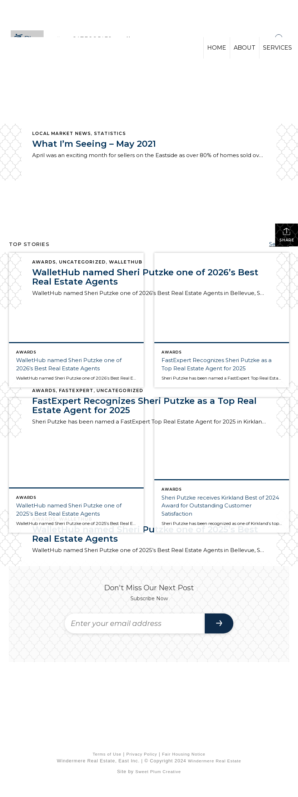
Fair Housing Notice (183, 754)
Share (286, 234)
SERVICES (277, 47)
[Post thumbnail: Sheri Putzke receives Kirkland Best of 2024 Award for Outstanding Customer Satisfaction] (221, 465)
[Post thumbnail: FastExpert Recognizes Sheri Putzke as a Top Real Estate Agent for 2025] (221, 320)
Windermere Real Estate (214, 760)
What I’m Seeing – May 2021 (94, 144)
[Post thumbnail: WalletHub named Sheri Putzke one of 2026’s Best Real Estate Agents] (76, 320)
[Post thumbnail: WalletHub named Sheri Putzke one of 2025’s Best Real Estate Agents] (76, 465)
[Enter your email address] (135, 623)
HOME (216, 47)
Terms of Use (107, 754)
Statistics (110, 133)
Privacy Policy (141, 754)
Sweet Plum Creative (158, 771)
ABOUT (244, 47)
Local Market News (61, 133)
